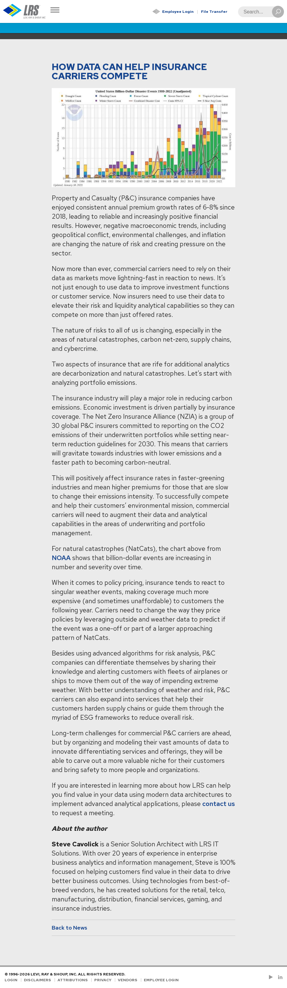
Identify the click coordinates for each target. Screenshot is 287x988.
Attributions (73, 980)
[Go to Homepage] (24, 11)
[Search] (259, 11)
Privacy (102, 980)
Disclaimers (37, 980)
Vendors (127, 980)
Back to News (69, 927)
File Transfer (214, 11)
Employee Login (178, 11)
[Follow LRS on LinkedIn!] (279, 977)
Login (11, 980)
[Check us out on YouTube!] (272, 977)
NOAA (61, 558)
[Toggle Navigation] (54, 10)
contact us (218, 804)
